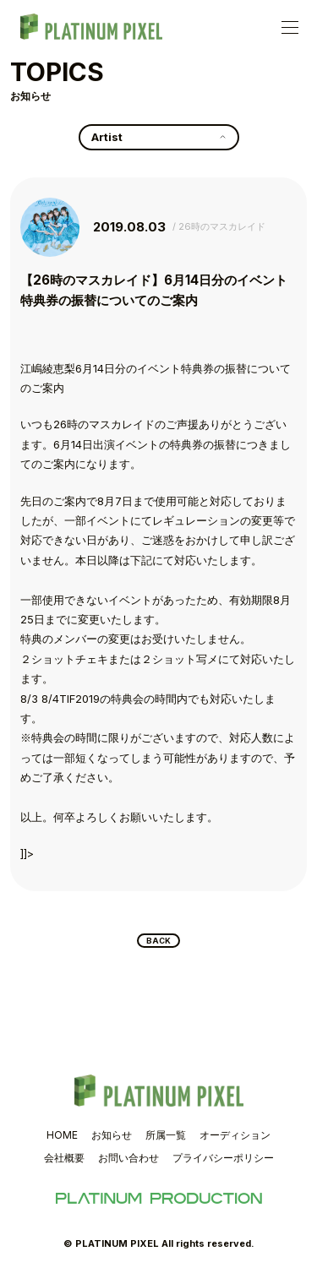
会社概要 (64, 1162)
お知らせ (111, 1139)
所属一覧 (165, 1139)
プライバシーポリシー (223, 1162)
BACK (158, 942)
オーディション (235, 1139)
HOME (62, 1139)
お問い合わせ (128, 1162)
